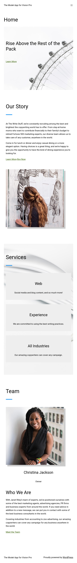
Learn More (11, 61)
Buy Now (21, 159)
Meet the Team (13, 532)
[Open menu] (71, 5)
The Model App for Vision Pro (18, 5)
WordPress (68, 557)
